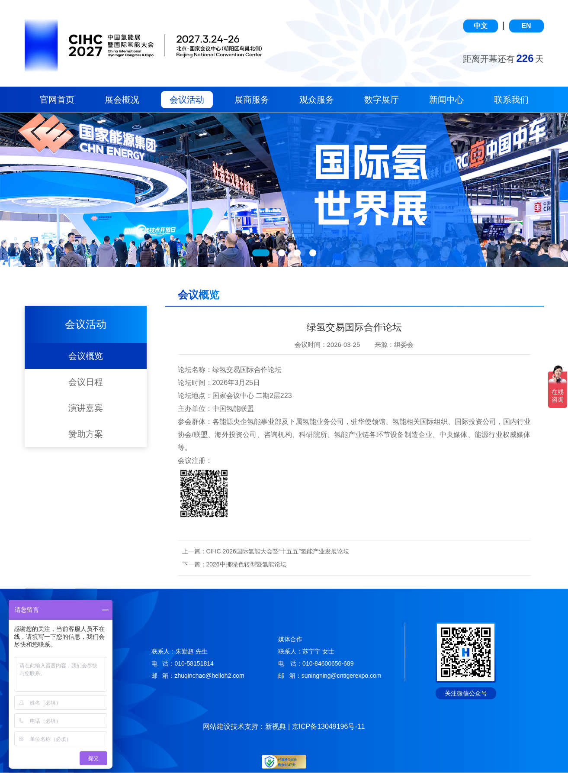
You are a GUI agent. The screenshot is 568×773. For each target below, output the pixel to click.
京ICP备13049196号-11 (328, 726)
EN (526, 25)
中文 (481, 25)
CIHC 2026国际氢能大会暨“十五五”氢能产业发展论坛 (278, 551)
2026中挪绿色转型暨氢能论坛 (246, 564)
